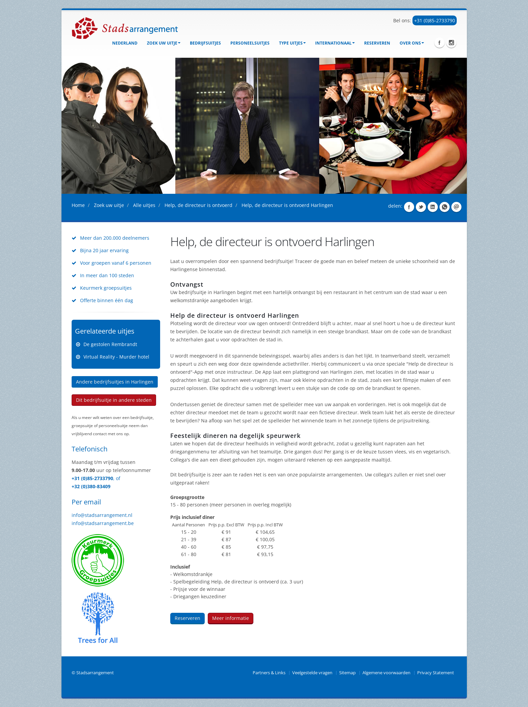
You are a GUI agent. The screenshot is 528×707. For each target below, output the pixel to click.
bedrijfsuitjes (205, 43)
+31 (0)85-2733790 (434, 20)
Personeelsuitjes (250, 43)
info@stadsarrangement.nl (102, 515)
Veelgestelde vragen (312, 673)
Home (78, 205)
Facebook (439, 42)
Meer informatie (230, 618)
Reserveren (377, 43)
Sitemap (347, 673)
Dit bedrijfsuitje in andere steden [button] (114, 400)
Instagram (451, 42)
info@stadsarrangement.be (103, 523)
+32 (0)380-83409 (91, 486)
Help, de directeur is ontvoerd (198, 205)
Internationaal (335, 43)
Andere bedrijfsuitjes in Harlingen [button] (114, 381)
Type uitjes (292, 43)
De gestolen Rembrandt (110, 344)
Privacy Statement (435, 673)
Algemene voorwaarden (386, 673)
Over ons (412, 43)
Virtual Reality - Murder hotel (116, 357)
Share (409, 207)
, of (116, 478)
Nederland (124, 43)
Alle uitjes (144, 205)
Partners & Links (269, 673)
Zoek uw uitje (163, 43)
